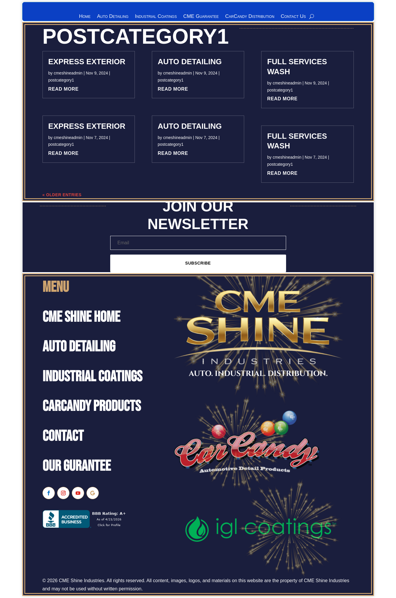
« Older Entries (62, 196)
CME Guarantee (201, 16)
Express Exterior (86, 62)
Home (85, 16)
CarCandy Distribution (249, 16)
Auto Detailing (112, 16)
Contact (63, 437)
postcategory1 (61, 81)
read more (63, 90)
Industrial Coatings (156, 16)
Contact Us (293, 16)
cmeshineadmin (68, 74)
